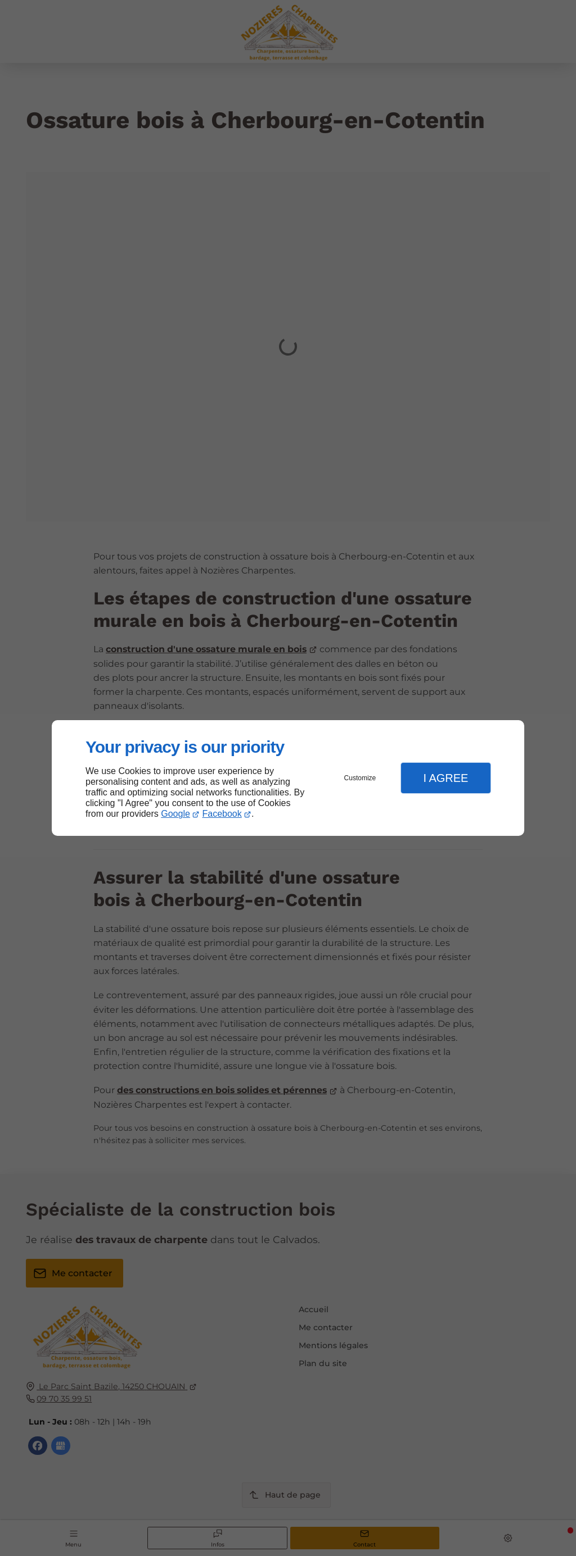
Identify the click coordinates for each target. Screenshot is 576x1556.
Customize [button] (360, 778)
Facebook (222, 813)
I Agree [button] (445, 778)
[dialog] (288, 778)
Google (175, 813)
